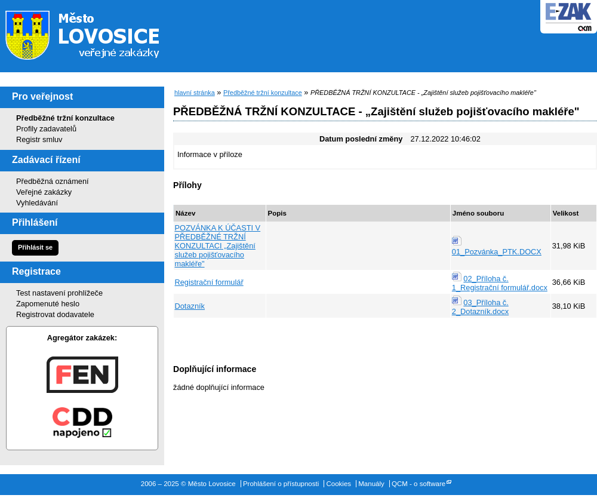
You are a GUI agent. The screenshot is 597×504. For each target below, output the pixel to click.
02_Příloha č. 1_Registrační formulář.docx (499, 283)
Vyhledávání (37, 202)
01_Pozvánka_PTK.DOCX (496, 251)
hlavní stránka (194, 92)
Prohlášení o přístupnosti (281, 483)
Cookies (338, 483)
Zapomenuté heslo (47, 303)
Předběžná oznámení (52, 181)
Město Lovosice (89, 33)
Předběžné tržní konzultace (65, 117)
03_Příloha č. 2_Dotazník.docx (480, 307)
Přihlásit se (35, 247)
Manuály (371, 483)
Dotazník (190, 306)
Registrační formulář (209, 282)
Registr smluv (39, 139)
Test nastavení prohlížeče (59, 292)
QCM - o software (418, 483)
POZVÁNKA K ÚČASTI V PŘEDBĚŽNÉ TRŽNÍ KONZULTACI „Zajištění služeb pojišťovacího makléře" (218, 245)
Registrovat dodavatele (55, 314)
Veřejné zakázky (44, 192)
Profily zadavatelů (46, 128)
